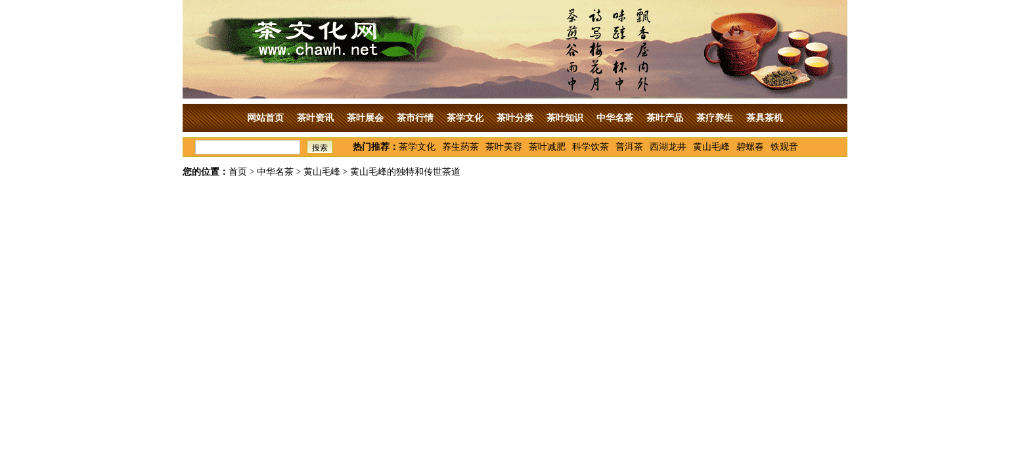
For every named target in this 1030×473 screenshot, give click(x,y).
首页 (238, 172)
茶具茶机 (764, 118)
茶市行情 (415, 118)
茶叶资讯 (315, 118)
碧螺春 (750, 147)
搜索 (320, 147)
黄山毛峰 (711, 147)
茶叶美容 (503, 147)
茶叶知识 (565, 118)
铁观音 (784, 147)
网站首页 (265, 118)
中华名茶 (614, 118)
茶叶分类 (515, 118)
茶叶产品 (664, 118)
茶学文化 (465, 118)
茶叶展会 (365, 118)
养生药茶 (460, 147)
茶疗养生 (714, 118)
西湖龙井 (668, 147)
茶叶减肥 (547, 147)
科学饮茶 (590, 147)
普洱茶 (629, 147)
